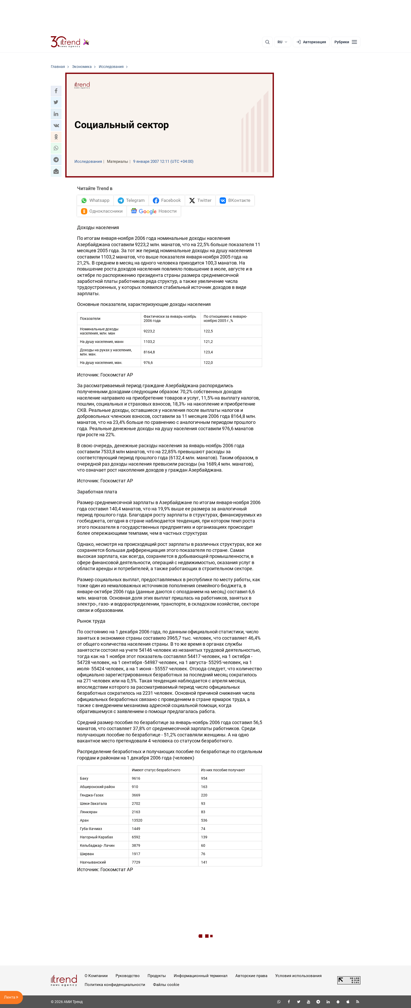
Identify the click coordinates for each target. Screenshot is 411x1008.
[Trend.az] (70, 42)
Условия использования (298, 975)
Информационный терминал (201, 975)
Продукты (157, 975)
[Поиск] (267, 42)
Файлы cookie (166, 984)
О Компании (96, 975)
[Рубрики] (345, 42)
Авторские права (251, 975)
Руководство (128, 975)
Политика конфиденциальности (115, 984)
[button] (56, 91)
